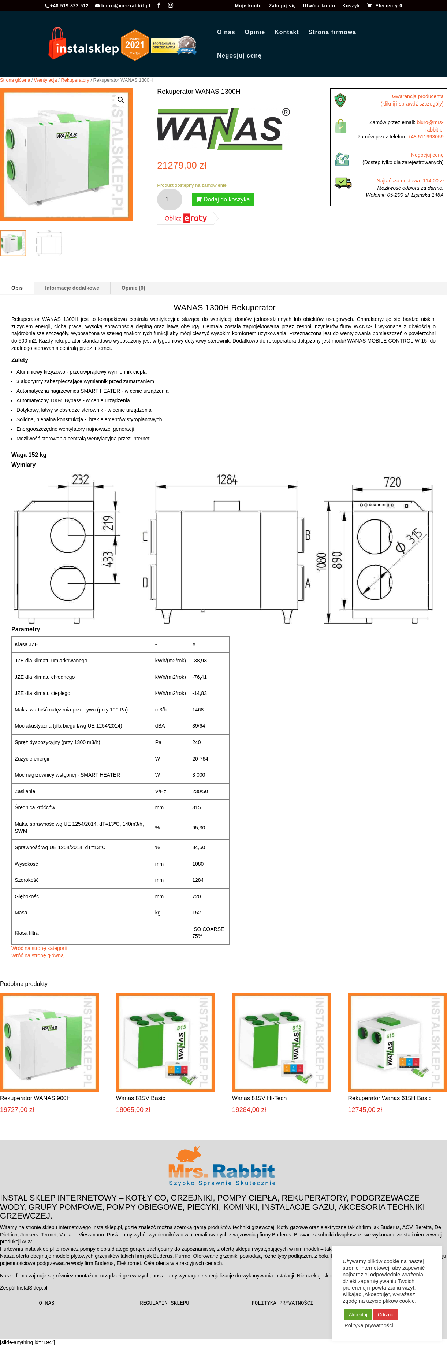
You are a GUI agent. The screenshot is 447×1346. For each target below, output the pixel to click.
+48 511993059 (426, 137)
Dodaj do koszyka (227, 199)
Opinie (255, 32)
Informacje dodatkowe (72, 288)
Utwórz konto (319, 6)
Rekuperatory (75, 80)
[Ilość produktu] (169, 199)
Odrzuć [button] (385, 1314)
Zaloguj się (282, 6)
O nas (226, 32)
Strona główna (15, 80)
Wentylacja (45, 80)
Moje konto (248, 6)
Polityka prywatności (282, 1303)
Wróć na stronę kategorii (39, 948)
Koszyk (351, 6)
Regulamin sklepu (164, 1303)
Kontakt (287, 32)
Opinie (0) (133, 288)
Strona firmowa (332, 32)
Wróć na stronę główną (37, 955)
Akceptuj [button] (358, 1314)
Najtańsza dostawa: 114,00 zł (410, 181)
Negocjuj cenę (239, 56)
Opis (17, 288)
